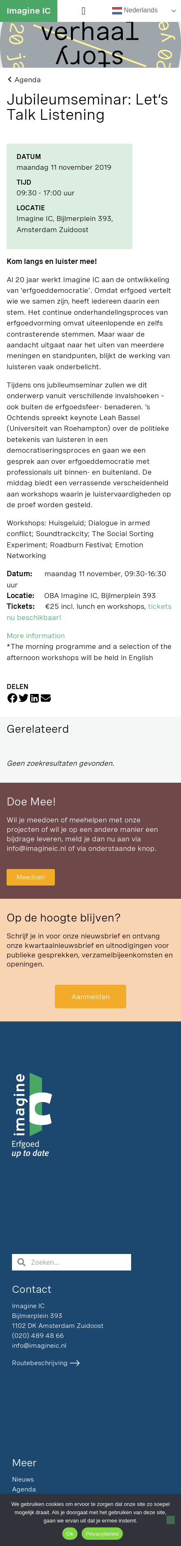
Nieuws (23, 1479)
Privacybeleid (102, 1534)
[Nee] (171, 1520)
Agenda (24, 1489)
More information (36, 635)
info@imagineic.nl (36, 848)
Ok (69, 1534)
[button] (83, 11)
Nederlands (134, 11)
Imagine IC (29, 10)
